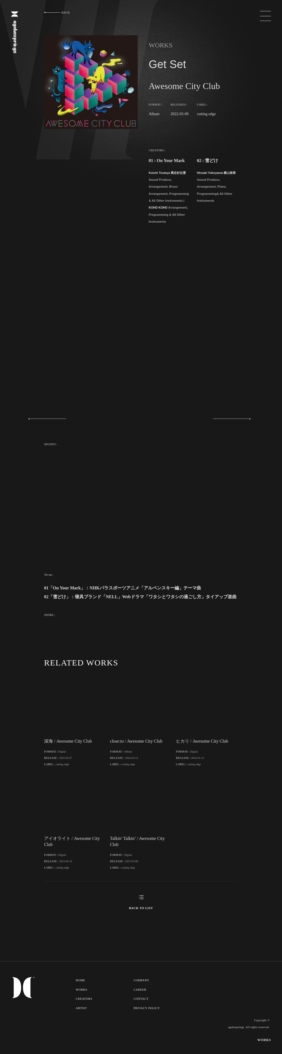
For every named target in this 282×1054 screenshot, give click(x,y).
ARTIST (81, 1023)
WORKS (82, 1005)
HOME (80, 996)
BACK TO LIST (141, 924)
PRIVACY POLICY (147, 1023)
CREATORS (84, 1014)
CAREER (140, 1005)
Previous (48, 419)
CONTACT (141, 1014)
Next (230, 419)
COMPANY (142, 996)
